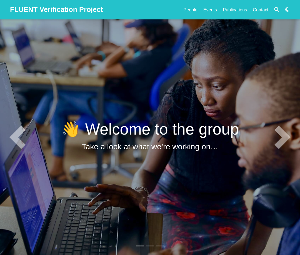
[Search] (276, 10)
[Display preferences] (287, 10)
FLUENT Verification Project (56, 9)
